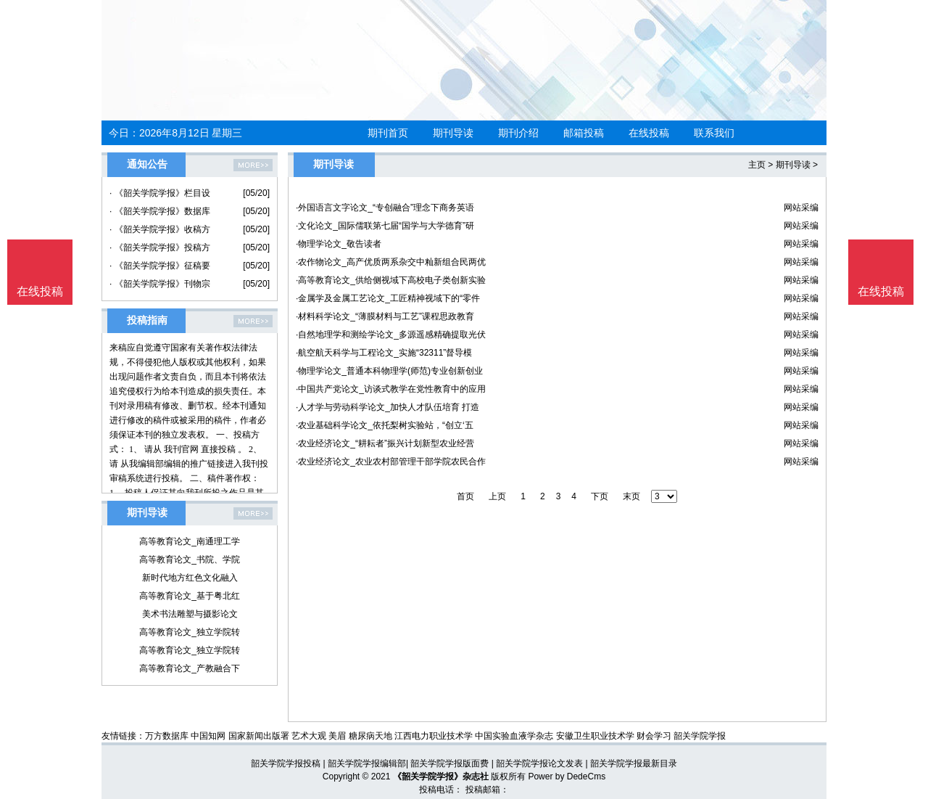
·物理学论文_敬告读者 (338, 244)
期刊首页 (388, 133)
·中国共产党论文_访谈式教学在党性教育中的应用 (391, 389)
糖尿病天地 (370, 736)
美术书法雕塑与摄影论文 (190, 614)
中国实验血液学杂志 (514, 736)
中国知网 (208, 736)
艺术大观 (308, 736)
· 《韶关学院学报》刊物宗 (159, 284)
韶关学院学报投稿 (285, 763)
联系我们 (714, 133)
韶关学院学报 (700, 736)
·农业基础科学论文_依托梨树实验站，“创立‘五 (384, 425)
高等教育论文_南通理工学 (189, 541)
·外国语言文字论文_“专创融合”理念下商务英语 (385, 207)
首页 (465, 496)
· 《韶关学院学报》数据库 (159, 211)
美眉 (337, 736)
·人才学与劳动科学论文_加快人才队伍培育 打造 (387, 407)
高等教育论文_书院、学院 (189, 559)
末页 (631, 496)
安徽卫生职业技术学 (595, 736)
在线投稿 (649, 133)
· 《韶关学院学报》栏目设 (159, 193)
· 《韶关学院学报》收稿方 (159, 229)
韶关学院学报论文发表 (539, 763)
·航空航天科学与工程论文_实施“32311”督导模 (384, 353)
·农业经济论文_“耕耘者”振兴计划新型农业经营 (385, 443)
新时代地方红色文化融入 (190, 578)
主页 (757, 165)
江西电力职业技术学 (433, 736)
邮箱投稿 (583, 133)
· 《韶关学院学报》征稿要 (159, 266)
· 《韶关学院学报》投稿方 (159, 247)
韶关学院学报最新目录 (633, 763)
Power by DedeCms (566, 776)
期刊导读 (453, 133)
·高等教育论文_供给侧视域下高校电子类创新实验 (391, 280)
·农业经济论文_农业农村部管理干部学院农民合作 (391, 461)
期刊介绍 (518, 133)
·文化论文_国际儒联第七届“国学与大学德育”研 (385, 226)
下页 (599, 496)
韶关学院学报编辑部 (367, 763)
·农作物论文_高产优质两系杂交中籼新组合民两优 (391, 262)
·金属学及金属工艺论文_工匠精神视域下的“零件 (388, 298)
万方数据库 (166, 736)
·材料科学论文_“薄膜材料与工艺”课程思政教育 (385, 316)
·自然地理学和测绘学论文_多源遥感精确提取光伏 (391, 334)
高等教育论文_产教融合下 (189, 668)
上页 (497, 496)
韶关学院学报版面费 (449, 763)
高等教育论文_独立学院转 (189, 632)
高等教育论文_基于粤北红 (189, 596)
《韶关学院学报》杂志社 (441, 776)
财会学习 (654, 736)
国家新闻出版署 (258, 736)
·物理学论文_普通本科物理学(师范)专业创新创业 (389, 371)
